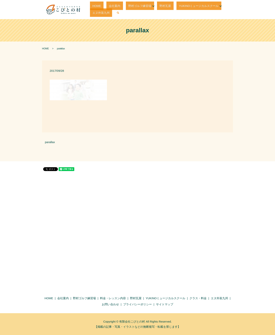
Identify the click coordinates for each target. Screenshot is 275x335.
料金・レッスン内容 (113, 298)
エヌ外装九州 (214, 9)
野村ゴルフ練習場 (128, 9)
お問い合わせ (110, 304)
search (229, 9)
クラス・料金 (198, 298)
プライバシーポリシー (137, 304)
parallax (50, 142)
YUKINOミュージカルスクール (180, 9)
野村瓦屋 (152, 9)
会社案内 (109, 9)
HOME (96, 9)
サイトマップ (164, 304)
